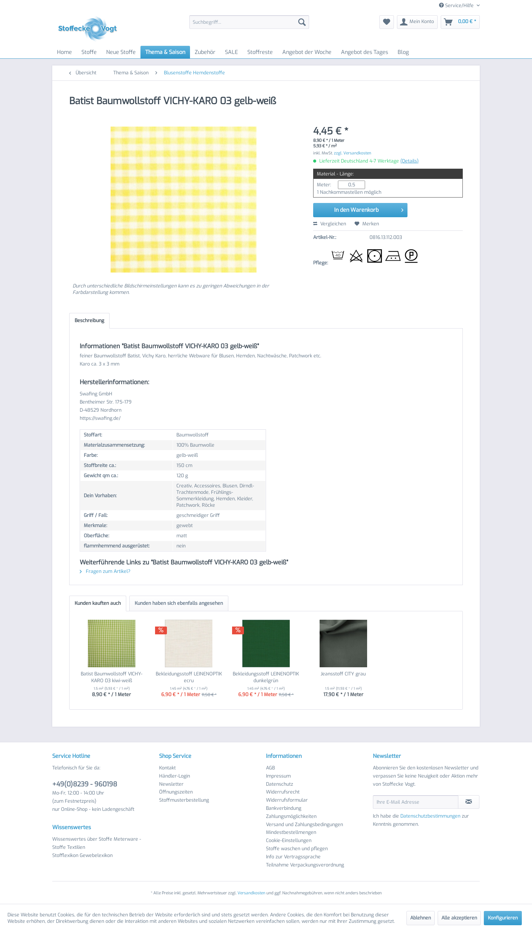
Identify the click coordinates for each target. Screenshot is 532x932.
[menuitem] (249, 22)
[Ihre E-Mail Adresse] (415, 802)
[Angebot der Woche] (307, 52)
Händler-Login (174, 776)
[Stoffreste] (260, 52)
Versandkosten (251, 893)
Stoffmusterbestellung (184, 800)
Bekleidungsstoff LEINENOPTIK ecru (189, 677)
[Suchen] (302, 22)
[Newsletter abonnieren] (468, 802)
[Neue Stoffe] (120, 52)
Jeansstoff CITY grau (343, 674)
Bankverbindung (283, 808)
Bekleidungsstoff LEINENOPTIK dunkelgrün (266, 677)
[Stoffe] (89, 52)
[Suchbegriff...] (249, 22)
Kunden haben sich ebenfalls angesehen (179, 603)
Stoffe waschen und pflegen (297, 848)
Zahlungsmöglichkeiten (291, 816)
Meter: (324, 185)
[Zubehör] (205, 52)
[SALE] (231, 52)
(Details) (409, 161)
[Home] (64, 52)
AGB (270, 768)
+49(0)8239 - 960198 (84, 784)
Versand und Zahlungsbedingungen (304, 824)
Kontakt (167, 768)
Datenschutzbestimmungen (430, 816)
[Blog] (403, 52)
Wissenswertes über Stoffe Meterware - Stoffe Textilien (96, 843)
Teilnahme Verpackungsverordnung (305, 865)
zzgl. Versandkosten (352, 153)
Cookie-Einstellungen (288, 840)
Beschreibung (89, 320)
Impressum (278, 776)
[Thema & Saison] (165, 52)
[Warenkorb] (460, 22)
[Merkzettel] (386, 22)
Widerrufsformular (287, 800)
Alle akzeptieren (459, 918)
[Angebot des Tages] (364, 52)
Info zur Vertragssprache (293, 857)
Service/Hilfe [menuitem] (457, 5)
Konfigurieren (503, 918)
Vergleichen (329, 224)
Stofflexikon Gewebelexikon (82, 855)
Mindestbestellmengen (291, 832)
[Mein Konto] (417, 22)
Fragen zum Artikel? (105, 571)
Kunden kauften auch (98, 603)
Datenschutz (279, 784)
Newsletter (171, 784)
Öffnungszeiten (176, 792)
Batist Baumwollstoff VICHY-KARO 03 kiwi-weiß (111, 677)
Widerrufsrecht (283, 792)
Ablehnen (420, 918)
